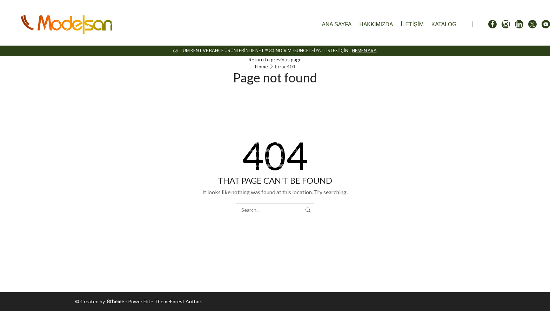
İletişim (412, 24)
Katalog (444, 24)
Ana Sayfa (337, 24)
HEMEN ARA (364, 50)
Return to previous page (275, 59)
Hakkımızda (376, 24)
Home (261, 66)
